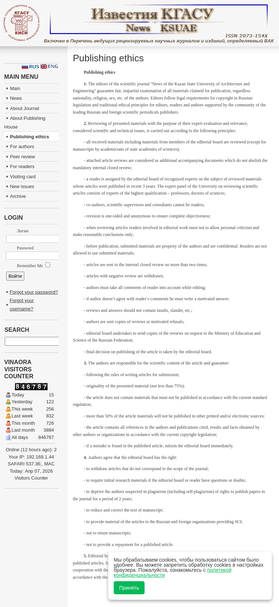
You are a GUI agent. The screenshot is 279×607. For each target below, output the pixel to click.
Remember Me (33, 265)
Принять (129, 588)
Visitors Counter (31, 478)
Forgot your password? (34, 292)
